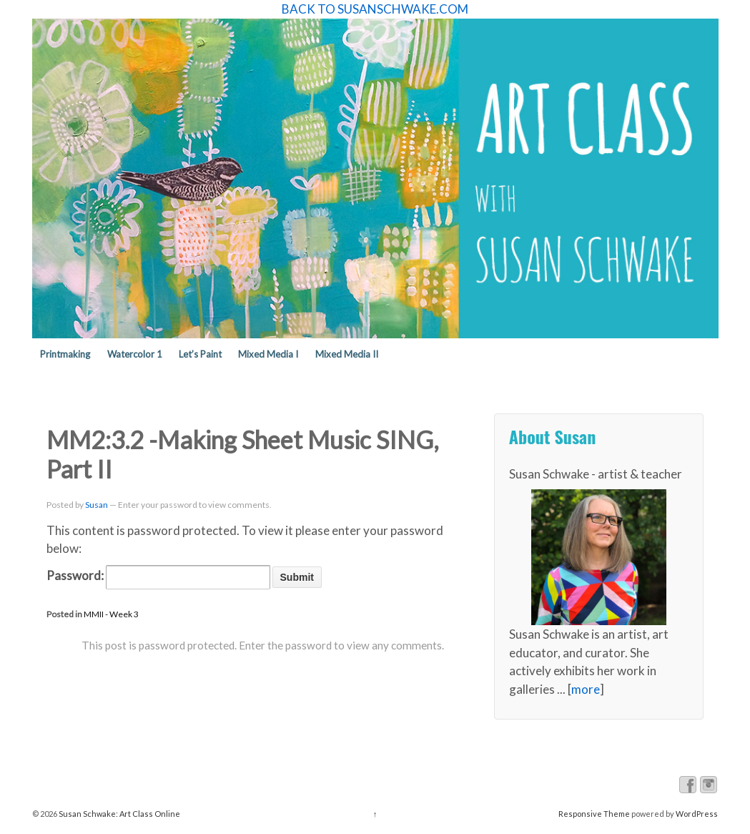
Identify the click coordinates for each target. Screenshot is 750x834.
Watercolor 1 (134, 354)
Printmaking (65, 354)
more (585, 689)
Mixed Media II (346, 354)
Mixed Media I (268, 354)
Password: (158, 577)
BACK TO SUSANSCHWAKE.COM (375, 8)
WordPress (697, 813)
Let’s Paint (200, 354)
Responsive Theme (594, 813)
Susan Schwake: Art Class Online (118, 813)
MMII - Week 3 (111, 614)
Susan (96, 504)
